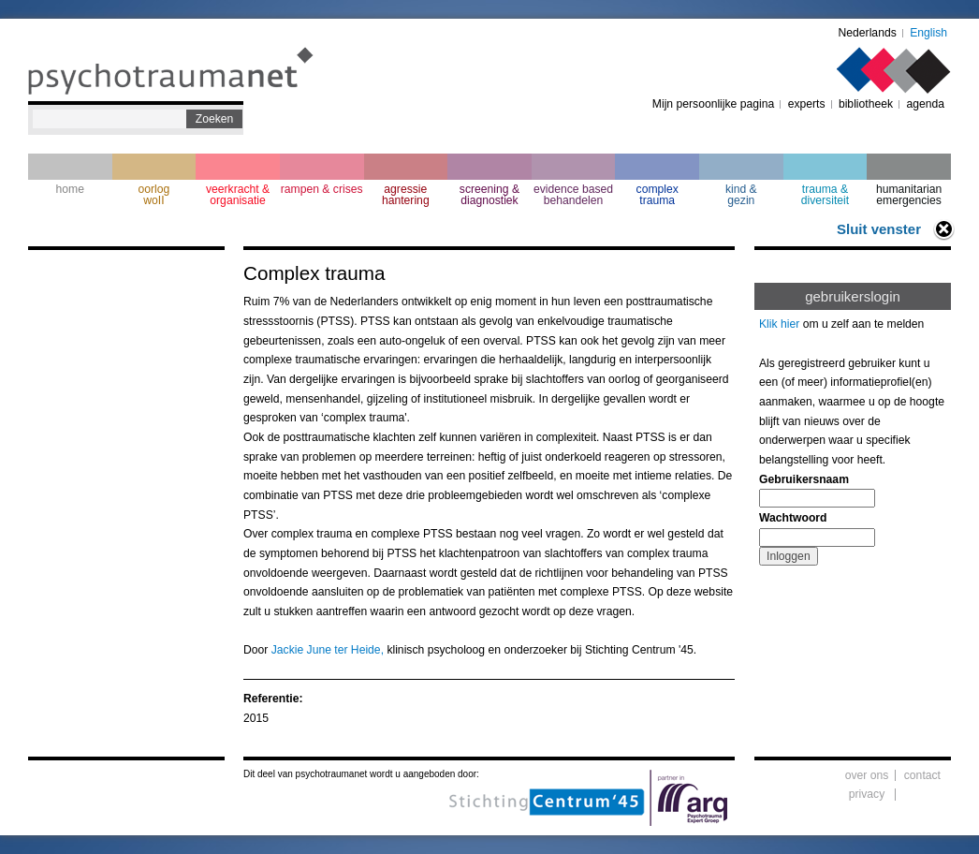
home (70, 189)
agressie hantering (406, 195)
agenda (925, 103)
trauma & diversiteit (825, 195)
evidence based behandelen (573, 195)
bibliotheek (866, 103)
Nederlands (868, 32)
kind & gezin (741, 195)
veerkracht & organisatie (238, 195)
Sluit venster (879, 229)
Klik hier (779, 324)
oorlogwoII (154, 195)
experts (807, 103)
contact (922, 775)
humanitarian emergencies (909, 195)
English (928, 32)
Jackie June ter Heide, (327, 649)
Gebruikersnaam (804, 479)
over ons (867, 775)
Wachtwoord (792, 517)
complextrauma (657, 195)
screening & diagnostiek (489, 195)
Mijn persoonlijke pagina (713, 103)
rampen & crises (322, 189)
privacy (867, 794)
